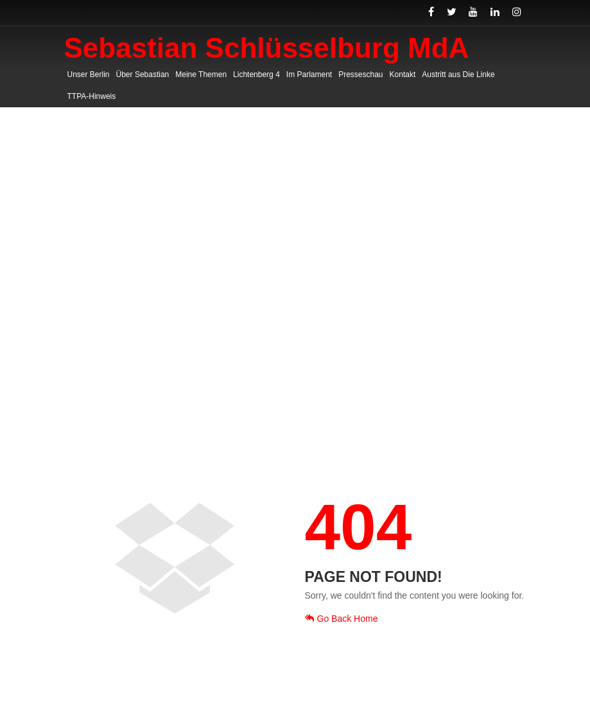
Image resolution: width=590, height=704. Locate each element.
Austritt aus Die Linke (458, 74)
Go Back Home (341, 618)
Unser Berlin (88, 74)
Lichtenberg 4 (256, 74)
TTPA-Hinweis (91, 96)
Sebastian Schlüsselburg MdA (266, 48)
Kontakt (403, 74)
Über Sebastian (142, 74)
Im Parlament (309, 74)
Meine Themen (201, 74)
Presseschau (360, 74)
